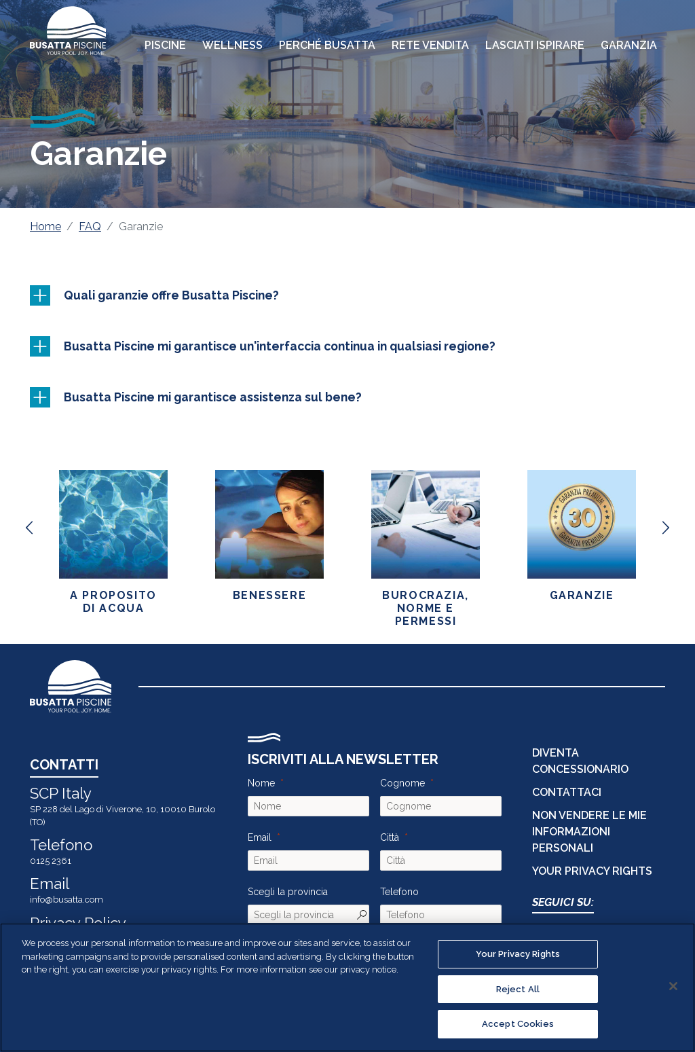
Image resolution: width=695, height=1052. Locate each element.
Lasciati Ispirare (534, 45)
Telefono (399, 891)
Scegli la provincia (288, 891)
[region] (347, 987)
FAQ (90, 226)
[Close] (673, 986)
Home (45, 226)
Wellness (232, 45)
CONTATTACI (566, 792)
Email (259, 837)
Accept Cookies (518, 1024)
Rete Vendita (430, 45)
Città (389, 837)
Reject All (518, 989)
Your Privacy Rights (592, 871)
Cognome (402, 783)
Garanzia (629, 45)
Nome (261, 783)
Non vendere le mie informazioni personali (589, 831)
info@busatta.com (66, 899)
